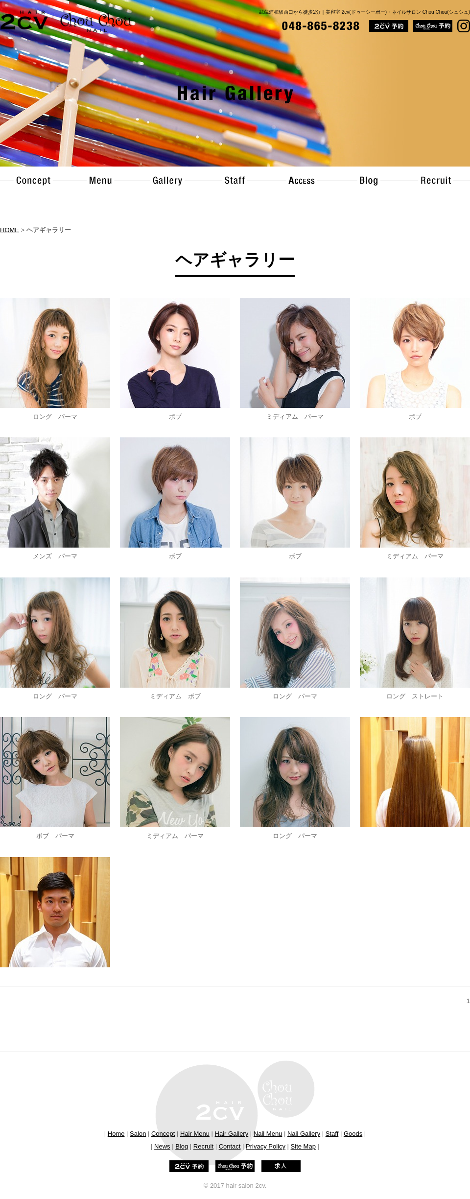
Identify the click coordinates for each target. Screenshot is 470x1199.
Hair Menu (195, 1133)
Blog (181, 1146)
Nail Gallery (303, 1133)
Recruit (203, 1146)
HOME (9, 230)
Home (116, 1133)
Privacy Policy (265, 1146)
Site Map (303, 1146)
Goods (353, 1133)
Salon (138, 1133)
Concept (163, 1133)
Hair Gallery (232, 1133)
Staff (332, 1133)
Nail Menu (268, 1133)
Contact (230, 1146)
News (162, 1146)
